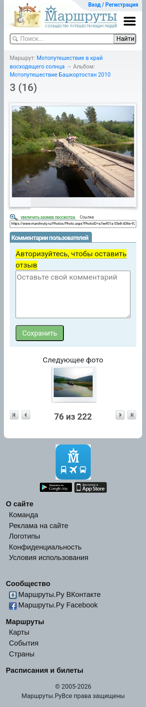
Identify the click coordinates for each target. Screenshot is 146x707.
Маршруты (25, 622)
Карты (19, 632)
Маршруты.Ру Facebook (58, 605)
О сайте (19, 504)
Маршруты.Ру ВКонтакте (59, 594)
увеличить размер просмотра (48, 217)
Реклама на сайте (39, 526)
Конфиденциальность (45, 547)
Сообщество (28, 583)
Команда (23, 515)
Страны (22, 654)
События (24, 643)
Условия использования (48, 557)
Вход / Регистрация (113, 5)
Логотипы (24, 536)
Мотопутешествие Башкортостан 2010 (60, 75)
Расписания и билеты (44, 670)
